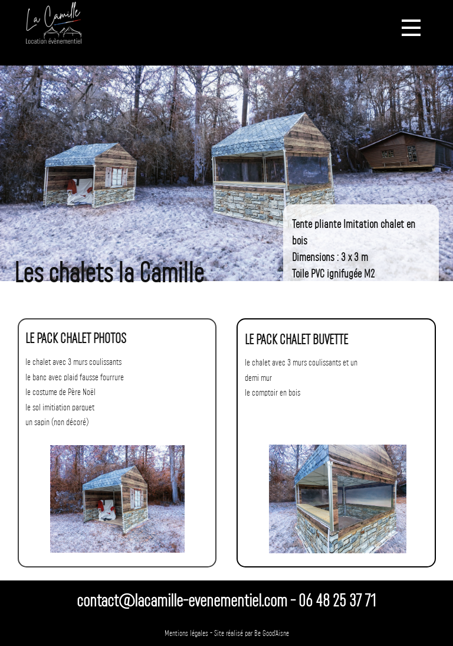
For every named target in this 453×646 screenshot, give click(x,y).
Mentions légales (186, 633)
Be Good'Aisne (271, 633)
